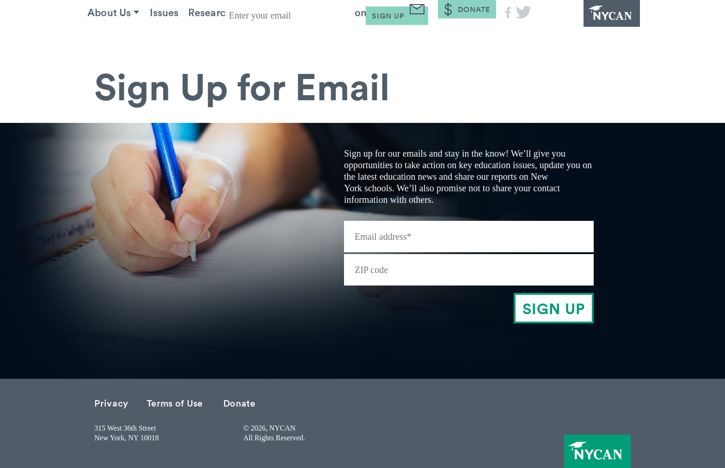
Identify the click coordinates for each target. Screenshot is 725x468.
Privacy (111, 402)
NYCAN (589, 25)
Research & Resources (261, 36)
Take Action (367, 36)
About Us (117, 36)
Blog (431, 36)
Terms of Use (175, 402)
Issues (179, 36)
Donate (239, 402)
